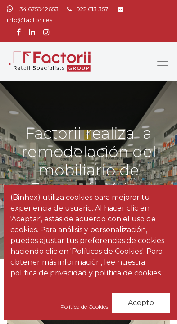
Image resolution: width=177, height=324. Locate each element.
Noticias (45, 286)
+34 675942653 (37, 9)
